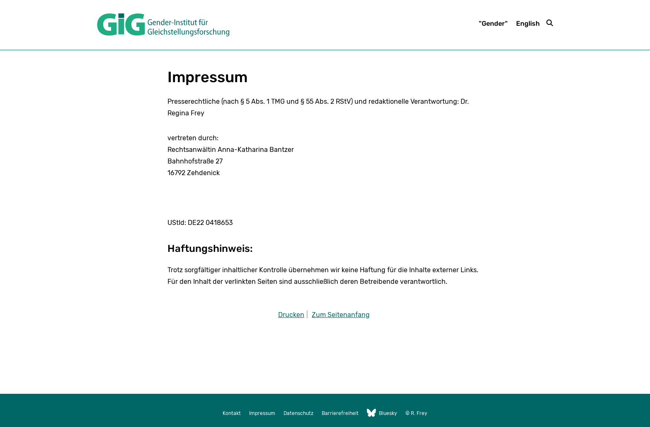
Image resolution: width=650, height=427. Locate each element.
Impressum (262, 413)
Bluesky (382, 413)
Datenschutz (298, 413)
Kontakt (232, 413)
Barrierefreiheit (340, 413)
